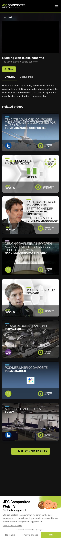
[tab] (9, 76)
